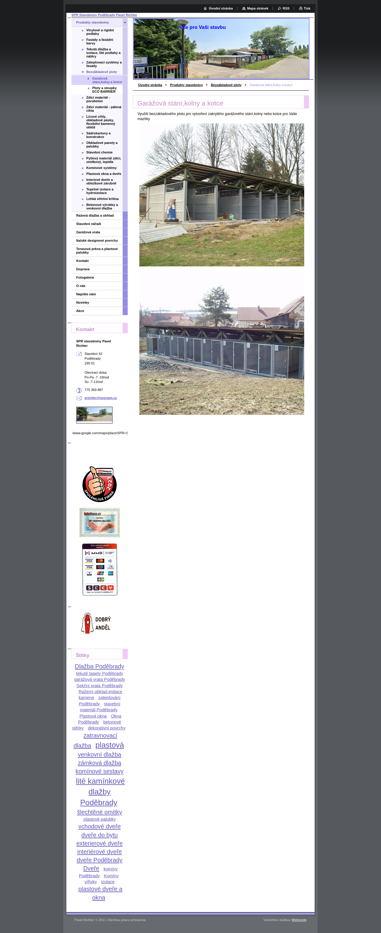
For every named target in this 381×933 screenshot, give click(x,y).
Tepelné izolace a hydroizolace (99, 191)
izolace (108, 881)
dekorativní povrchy (106, 728)
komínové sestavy (100, 771)
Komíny (111, 875)
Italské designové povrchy (97, 240)
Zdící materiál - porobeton (98, 99)
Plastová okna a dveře (103, 174)
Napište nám (86, 294)
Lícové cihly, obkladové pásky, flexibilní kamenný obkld (100, 122)
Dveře (91, 868)
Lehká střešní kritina (102, 199)
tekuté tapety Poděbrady (99, 673)
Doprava (83, 269)
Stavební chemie (99, 152)
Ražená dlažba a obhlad (95, 215)
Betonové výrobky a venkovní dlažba (102, 206)
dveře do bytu (99, 835)
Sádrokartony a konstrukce (98, 135)
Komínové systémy (101, 168)
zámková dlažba (99, 763)
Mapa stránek (257, 8)
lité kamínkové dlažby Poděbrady (100, 792)
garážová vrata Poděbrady (99, 679)
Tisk (307, 8)
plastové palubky (99, 819)
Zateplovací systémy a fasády (104, 64)
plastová (110, 745)
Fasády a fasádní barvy (99, 41)
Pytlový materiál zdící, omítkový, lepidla (103, 160)
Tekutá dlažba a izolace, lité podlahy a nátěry (103, 52)
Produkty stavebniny (186, 85)
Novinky (82, 302)
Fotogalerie (85, 277)
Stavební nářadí (88, 224)
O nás (80, 286)
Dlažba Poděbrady (99, 666)
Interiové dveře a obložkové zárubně (101, 181)
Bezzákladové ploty (226, 85)
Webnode (299, 920)
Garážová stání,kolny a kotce (107, 80)
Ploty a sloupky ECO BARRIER (104, 89)
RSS (286, 8)
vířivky (91, 881)
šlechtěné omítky (99, 812)
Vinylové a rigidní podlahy (100, 31)
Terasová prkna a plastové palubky (97, 250)
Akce (80, 311)
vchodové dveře (99, 826)
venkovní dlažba (99, 754)
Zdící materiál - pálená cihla (103, 108)
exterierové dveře (99, 843)
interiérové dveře (99, 851)
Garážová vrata (88, 232)
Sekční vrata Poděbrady (99, 685)
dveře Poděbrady (100, 860)
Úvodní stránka (150, 85)
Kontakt (82, 261)
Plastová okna (93, 716)
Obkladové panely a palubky (102, 144)
